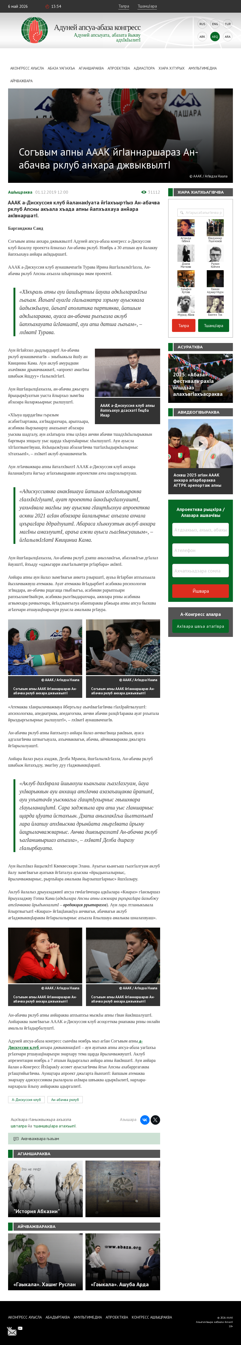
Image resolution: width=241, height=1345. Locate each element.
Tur (228, 24)
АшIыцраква (20, 192)
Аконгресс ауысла (27, 68)
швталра (19, 1125)
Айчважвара (21, 80)
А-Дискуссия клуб (26, 1099)
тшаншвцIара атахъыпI (54, 1125)
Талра (123, 6)
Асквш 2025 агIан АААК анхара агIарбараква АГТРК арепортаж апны (197, 480)
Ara (227, 37)
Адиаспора (144, 68)
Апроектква (119, 68)
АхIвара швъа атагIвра (200, 626)
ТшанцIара (147, 6)
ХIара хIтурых (172, 68)
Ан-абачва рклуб (65, 1099)
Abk (202, 37)
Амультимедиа (202, 68)
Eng (215, 24)
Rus (202, 24)
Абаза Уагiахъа (61, 68)
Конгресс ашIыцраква (152, 1317)
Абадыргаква (58, 1317)
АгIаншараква (91, 68)
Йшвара (200, 591)
